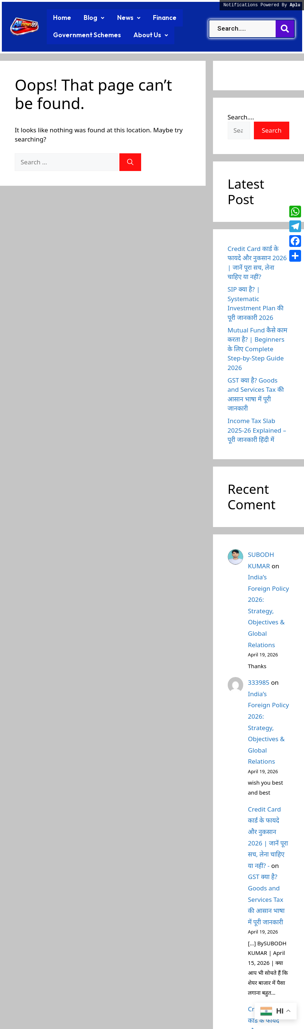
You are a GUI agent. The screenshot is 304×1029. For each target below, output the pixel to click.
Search (272, 129)
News (122, 17)
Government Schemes (83, 34)
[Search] (130, 161)
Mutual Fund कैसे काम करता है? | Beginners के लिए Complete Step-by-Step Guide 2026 (257, 348)
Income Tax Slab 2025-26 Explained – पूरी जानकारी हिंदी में (257, 429)
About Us (142, 34)
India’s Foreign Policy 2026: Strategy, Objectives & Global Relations (268, 610)
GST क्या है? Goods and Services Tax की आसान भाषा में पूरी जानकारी (266, 898)
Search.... (241, 116)
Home (60, 17)
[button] (89, 17)
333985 (258, 681)
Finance (154, 17)
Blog (89, 17)
